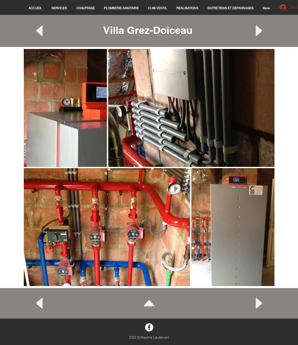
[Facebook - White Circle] (149, 327)
